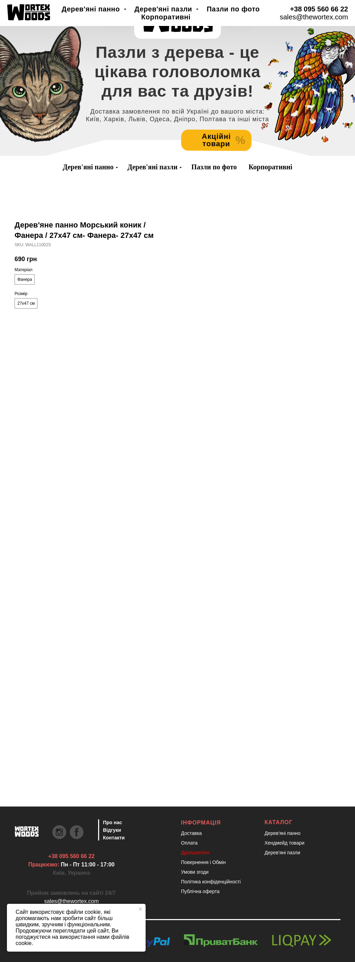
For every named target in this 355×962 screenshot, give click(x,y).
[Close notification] (140, 909)
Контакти (114, 837)
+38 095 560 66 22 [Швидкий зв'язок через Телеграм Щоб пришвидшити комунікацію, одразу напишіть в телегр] (71, 856)
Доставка (191, 833)
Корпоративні (270, 167)
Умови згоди (195, 872)
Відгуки (112, 830)
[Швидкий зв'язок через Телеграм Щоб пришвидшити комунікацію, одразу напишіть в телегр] (26, 14)
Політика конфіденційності (211, 881)
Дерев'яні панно (88, 167)
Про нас (112, 822)
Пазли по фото (214, 167)
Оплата (189, 843)
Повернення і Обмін (203, 862)
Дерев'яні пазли (153, 167)
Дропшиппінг (195, 852)
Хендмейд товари (284, 843)
